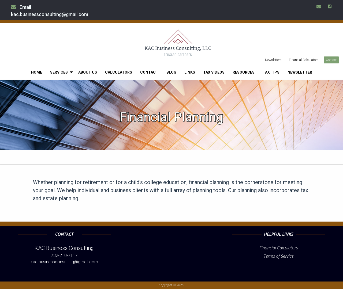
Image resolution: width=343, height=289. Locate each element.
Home (36, 72)
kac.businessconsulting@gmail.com (64, 261)
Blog (171, 72)
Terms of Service (279, 256)
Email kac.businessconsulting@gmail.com (49, 10)
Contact (331, 60)
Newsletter (300, 72)
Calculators (118, 72)
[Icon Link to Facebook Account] (330, 6)
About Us (87, 72)
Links (189, 72)
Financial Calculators (304, 60)
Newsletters (273, 60)
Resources (244, 72)
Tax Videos (214, 72)
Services (59, 72)
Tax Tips (271, 72)
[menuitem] (36, 72)
